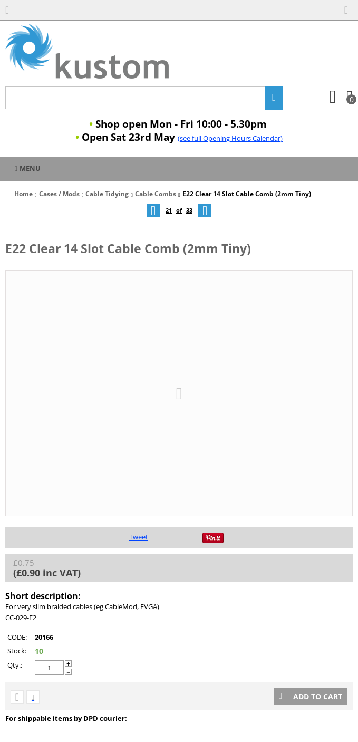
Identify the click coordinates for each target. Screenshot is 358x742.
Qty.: (14, 665)
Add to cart (310, 696)
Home (23, 193)
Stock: (16, 651)
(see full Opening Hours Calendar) (230, 138)
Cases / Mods (59, 193)
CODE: (17, 637)
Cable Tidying (107, 193)
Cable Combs (155, 193)
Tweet (138, 537)
